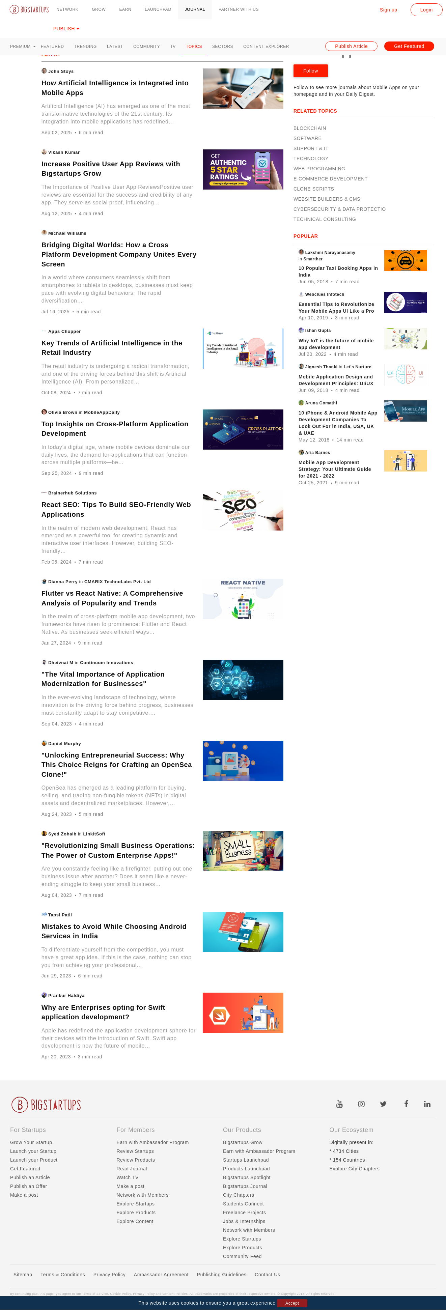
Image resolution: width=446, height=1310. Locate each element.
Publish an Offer (28, 1186)
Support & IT (311, 148)
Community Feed (242, 1256)
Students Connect (243, 1203)
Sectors (222, 46)
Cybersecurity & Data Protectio (340, 209)
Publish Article (351, 46)
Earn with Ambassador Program (153, 1142)
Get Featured (409, 46)
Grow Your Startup (31, 1142)
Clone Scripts (314, 189)
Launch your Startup (33, 1151)
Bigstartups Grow (242, 1142)
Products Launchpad (246, 1168)
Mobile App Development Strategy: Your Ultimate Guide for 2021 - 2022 (335, 469)
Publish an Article (30, 1177)
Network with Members (143, 1195)
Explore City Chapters (355, 1168)
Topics (194, 46)
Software (308, 138)
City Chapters (238, 1195)
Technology (311, 158)
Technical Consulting (325, 219)
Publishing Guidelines (221, 1274)
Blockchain (310, 128)
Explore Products (136, 1212)
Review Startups (135, 1151)
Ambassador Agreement (161, 1274)
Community (146, 46)
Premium (23, 46)
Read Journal (132, 1168)
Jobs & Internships (244, 1221)
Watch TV (128, 1177)
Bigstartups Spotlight (247, 1177)
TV (173, 46)
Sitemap (22, 1274)
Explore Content (135, 1221)
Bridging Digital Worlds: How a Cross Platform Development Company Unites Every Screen (119, 254)
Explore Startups (136, 1203)
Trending (85, 46)
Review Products (136, 1160)
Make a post (24, 1195)
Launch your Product (34, 1160)
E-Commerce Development (331, 178)
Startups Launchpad (246, 1160)
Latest (115, 46)
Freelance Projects (244, 1212)
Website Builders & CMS (327, 199)
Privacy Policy (109, 1274)
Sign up (388, 9)
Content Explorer (266, 46)
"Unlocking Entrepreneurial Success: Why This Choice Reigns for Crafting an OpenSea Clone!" (116, 764)
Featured (52, 46)
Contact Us (267, 1274)
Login (426, 9)
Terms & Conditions (62, 1274)
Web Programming (319, 168)
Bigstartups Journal (245, 1186)
